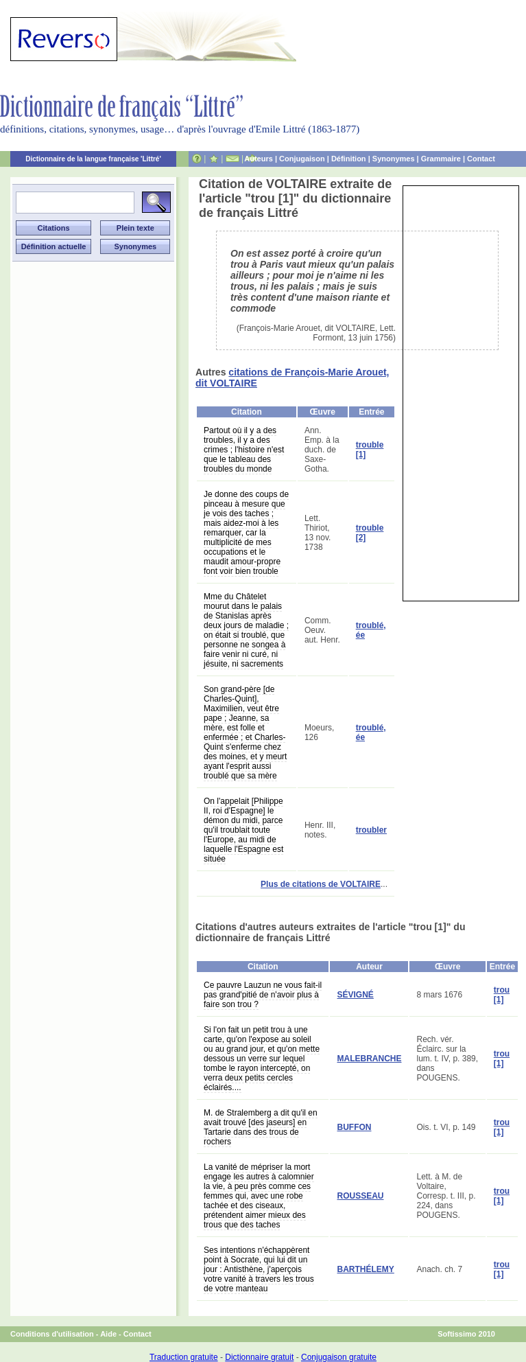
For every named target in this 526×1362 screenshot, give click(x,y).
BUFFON (354, 1127)
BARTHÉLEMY (365, 1269)
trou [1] (502, 994)
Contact (481, 158)
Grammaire (441, 158)
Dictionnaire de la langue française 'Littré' (93, 159)
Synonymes (393, 158)
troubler (371, 830)
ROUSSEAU (360, 1196)
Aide (108, 1334)
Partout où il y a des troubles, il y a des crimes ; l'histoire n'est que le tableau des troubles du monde (244, 450)
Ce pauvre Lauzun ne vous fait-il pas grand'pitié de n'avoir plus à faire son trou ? (263, 994)
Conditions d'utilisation (52, 1334)
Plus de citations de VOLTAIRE (321, 884)
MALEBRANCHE (369, 1058)
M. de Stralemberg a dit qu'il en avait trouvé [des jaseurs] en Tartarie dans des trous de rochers (261, 1127)
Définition (348, 158)
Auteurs (258, 158)
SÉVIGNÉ (355, 995)
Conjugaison (302, 158)
